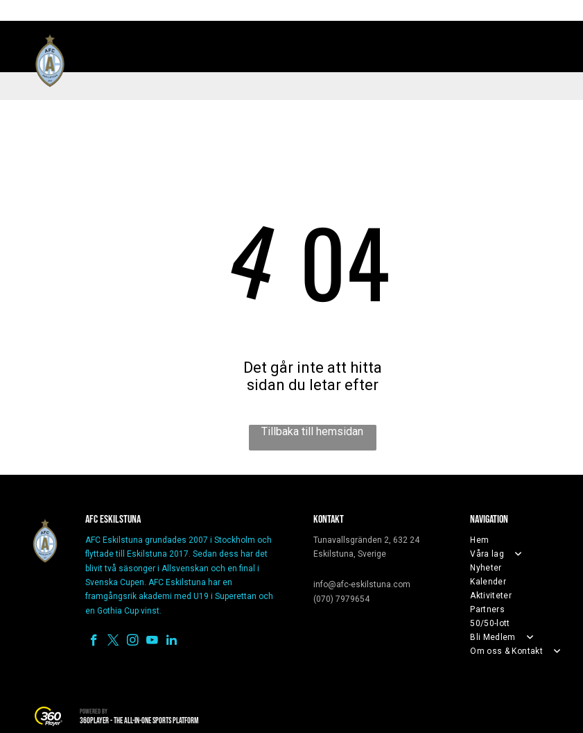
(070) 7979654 (341, 599)
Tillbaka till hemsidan (312, 431)
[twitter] (113, 642)
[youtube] (152, 642)
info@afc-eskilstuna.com (361, 584)
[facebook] (94, 642)
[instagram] (132, 642)
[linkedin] (171, 642)
